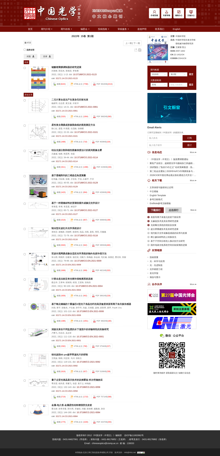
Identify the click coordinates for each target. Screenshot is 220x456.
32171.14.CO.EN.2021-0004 (68, 290)
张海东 (88, 282)
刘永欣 (61, 333)
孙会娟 (97, 257)
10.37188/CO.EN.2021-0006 (90, 311)
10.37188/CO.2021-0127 (86, 210)
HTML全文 (76, 84)
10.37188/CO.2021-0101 (86, 132)
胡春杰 (65, 308)
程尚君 (61, 383)
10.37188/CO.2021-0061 (86, 107)
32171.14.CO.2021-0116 (67, 239)
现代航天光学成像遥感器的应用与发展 (167, 233)
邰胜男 (103, 308)
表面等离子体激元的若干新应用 (164, 217)
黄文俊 (69, 103)
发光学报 (152, 273)
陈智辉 (90, 409)
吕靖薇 (91, 308)
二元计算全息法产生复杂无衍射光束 (69, 99)
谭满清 (69, 71)
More (193, 152)
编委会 (85, 29)
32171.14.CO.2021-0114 (67, 161)
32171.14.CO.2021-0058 (67, 391)
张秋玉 (79, 358)
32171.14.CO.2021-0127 (67, 214)
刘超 (85, 308)
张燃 (68, 179)
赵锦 (97, 308)
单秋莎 (54, 232)
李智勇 (76, 71)
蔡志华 (54, 282)
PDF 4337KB (100, 422)
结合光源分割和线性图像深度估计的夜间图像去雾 (76, 150)
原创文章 (28, 95)
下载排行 (156, 210)
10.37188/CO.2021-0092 (88, 362)
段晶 (82, 232)
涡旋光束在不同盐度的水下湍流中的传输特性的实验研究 (80, 329)
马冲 (73, 358)
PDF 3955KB (99, 245)
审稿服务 (123, 29)
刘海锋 (54, 71)
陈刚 (60, 358)
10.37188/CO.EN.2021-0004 (89, 286)
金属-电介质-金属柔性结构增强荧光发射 (71, 405)
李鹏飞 (69, 383)
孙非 (103, 409)
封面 (30, 56)
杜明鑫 (54, 179)
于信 (80, 179)
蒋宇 (59, 308)
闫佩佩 (103, 232)
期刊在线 (66, 29)
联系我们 (159, 29)
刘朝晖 (69, 232)
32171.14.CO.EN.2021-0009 (68, 265)
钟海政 (88, 383)
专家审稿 (166, 13)
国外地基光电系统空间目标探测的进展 (167, 245)
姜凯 (92, 232)
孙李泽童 (62, 409)
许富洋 (76, 103)
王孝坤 (61, 282)
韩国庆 (61, 257)
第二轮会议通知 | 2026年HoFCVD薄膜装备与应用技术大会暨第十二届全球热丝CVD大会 (171, 171)
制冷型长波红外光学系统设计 (66, 228)
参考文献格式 (155, 199)
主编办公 (191, 13)
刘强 (53, 308)
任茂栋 (74, 128)
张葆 (73, 154)
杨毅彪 (97, 409)
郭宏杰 (61, 71)
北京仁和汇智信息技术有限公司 (96, 452)
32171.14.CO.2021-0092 (67, 366)
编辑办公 (178, 13)
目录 (47, 56)
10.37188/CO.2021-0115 (85, 74)
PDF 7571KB (100, 397)
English (176, 29)
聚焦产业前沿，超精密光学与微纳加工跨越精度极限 (171, 163)
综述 (26, 62)
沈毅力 (83, 257)
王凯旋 (54, 358)
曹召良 (118, 257)
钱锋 (60, 154)
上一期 (128, 43)
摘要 (56, 84)
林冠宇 (74, 206)
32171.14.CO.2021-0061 (67, 111)
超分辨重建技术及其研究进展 (162, 229)
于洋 (92, 179)
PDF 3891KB (99, 295)
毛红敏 (104, 257)
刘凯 (87, 232)
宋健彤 (78, 409)
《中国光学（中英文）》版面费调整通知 (167, 159)
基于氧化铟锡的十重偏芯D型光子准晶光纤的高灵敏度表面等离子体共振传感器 (91, 304)
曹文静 (54, 409)
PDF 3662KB (100, 321)
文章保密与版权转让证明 (160, 187)
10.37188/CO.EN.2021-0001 (90, 336)
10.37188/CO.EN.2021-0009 (87, 261)
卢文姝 (72, 308)
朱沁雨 (54, 257)
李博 (60, 206)
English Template (156, 195)
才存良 (74, 179)
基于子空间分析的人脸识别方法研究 (166, 241)
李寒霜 (54, 206)
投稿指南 (103, 29)
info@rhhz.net (130, 452)
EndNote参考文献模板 (159, 203)
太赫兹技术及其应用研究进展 (162, 221)
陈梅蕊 (90, 257)
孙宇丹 (79, 308)
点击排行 (173, 210)
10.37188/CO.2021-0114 (86, 157)
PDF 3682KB (100, 116)
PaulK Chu (117, 308)
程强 (75, 282)
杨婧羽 (54, 103)
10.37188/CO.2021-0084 (88, 412)
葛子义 (81, 383)
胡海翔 (69, 282)
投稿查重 (152, 257)
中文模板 (152, 191)
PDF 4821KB (99, 270)
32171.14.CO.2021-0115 (67, 78)
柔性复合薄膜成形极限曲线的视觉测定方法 (73, 125)
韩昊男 (67, 154)
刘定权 (67, 358)
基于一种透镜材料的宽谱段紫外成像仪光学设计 (75, 203)
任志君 (61, 103)
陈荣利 (76, 232)
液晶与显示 (153, 277)
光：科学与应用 (156, 261)
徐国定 (111, 257)
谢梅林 (61, 232)
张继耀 (81, 128)
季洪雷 (54, 383)
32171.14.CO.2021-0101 (67, 136)
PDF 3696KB (99, 220)
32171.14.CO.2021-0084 (67, 416)
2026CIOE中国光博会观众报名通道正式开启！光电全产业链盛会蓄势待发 (171, 175)
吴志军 (69, 333)
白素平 (86, 179)
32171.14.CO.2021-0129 (67, 186)
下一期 (137, 43)
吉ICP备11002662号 (134, 435)
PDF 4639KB (99, 142)
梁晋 (60, 128)
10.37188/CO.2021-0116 (86, 235)
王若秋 (81, 282)
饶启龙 (76, 257)
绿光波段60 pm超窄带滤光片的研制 (69, 354)
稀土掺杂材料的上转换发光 (161, 237)
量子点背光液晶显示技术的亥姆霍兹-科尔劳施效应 (77, 380)
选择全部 (29, 50)
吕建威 (54, 154)
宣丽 (124, 257)
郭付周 (70, 409)
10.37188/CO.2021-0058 (88, 387)
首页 (30, 29)
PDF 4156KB (100, 167)
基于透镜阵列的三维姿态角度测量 (68, 175)
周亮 (97, 232)
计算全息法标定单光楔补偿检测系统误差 (72, 278)
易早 (109, 308)
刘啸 (84, 409)
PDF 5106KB (99, 371)
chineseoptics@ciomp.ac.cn (105, 443)
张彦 (75, 383)
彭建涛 (69, 257)
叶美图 (67, 128)
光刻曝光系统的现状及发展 (161, 225)
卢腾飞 (54, 333)
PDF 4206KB (99, 192)
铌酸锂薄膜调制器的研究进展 (66, 67)
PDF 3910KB (100, 84)
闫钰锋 (61, 179)
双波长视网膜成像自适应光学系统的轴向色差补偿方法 (78, 253)
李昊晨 (67, 206)
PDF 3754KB (99, 346)
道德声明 (142, 29)
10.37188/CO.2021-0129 (86, 182)
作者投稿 (154, 13)
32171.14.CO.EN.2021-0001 (68, 340)
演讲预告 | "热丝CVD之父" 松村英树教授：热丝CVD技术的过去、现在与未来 (171, 167)
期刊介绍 (46, 29)
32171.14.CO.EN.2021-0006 (68, 315)
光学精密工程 (155, 269)
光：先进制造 (155, 265)
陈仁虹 (54, 128)
